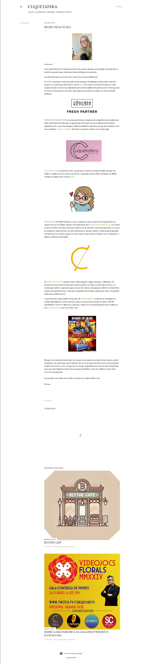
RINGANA (50, 12)
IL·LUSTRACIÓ (39, 12)
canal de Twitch (54, 308)
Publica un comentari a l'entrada (64, 546)
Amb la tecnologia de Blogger (71, 653)
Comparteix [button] (24, 23)
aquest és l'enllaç (64, 129)
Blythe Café (52, 542)
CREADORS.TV (87, 299)
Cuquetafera (42, 6)
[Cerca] (119, 6)
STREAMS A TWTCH (63, 12)
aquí (81, 85)
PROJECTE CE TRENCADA (100, 225)
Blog (30, 12)
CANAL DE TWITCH (54, 282)
